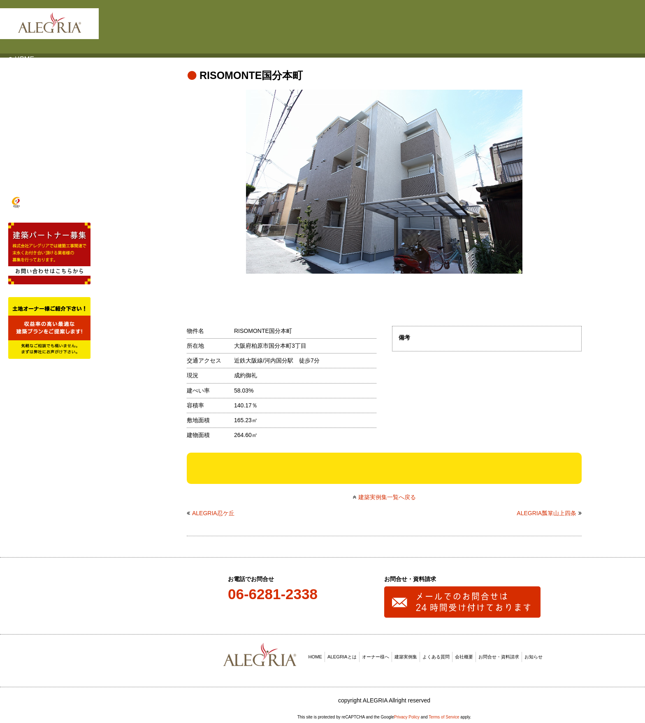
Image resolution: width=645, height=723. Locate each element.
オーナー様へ (375, 654)
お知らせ (533, 654)
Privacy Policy (407, 714)
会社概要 (464, 654)
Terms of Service (444, 714)
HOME (315, 654)
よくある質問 (436, 654)
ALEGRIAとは (342, 654)
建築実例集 (405, 654)
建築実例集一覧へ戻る (387, 494)
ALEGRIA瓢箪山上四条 (546, 510)
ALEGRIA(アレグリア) (49, 22)
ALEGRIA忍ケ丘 (213, 510)
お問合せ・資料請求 (498, 654)
